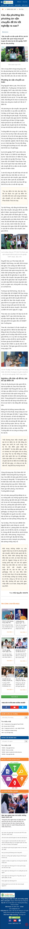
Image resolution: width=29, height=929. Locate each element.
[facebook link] (6, 708)
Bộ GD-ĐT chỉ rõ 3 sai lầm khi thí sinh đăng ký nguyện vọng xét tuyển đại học (21, 650)
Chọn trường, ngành (10, 791)
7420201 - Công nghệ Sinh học (8, 748)
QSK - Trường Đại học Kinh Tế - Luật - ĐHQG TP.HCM (13, 728)
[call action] (23, 708)
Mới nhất (11, 5)
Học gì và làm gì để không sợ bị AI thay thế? (12, 852)
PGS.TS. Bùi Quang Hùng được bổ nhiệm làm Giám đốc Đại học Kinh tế (7, 621)
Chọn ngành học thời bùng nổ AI (9, 880)
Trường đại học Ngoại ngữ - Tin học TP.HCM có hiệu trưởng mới (20, 622)
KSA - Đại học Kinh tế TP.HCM (8, 726)
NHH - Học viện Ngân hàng (7, 732)
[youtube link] (14, 708)
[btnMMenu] (2, 2)
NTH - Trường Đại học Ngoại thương (9, 730)
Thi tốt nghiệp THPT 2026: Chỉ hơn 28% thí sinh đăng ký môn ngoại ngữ (7, 650)
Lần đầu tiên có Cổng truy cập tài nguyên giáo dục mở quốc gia (20, 679)
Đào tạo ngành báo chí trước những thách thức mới (14, 816)
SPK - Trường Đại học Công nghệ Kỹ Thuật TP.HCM (12, 724)
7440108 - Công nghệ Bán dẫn (8, 754)
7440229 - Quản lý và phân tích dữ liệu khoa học (12, 752)
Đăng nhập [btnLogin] (25, 1)
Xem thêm (9, 632)
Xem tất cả (14, 697)
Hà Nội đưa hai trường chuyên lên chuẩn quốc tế (7, 679)
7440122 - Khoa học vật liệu (7, 750)
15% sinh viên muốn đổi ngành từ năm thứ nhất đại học (14, 837)
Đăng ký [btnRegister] (19, 1)
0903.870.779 (16, 923)
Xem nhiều (18, 5)
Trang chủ (4, 5)
